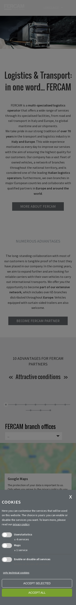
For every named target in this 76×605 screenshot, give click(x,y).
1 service (21, 550)
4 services (21, 539)
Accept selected (36, 583)
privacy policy (21, 524)
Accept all (37, 592)
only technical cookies (16, 572)
